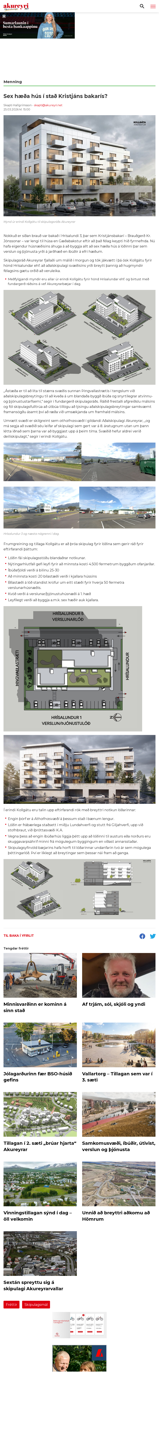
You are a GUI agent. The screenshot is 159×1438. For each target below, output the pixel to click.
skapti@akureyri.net (48, 105)
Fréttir (11, 1305)
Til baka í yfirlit (19, 936)
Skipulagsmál (36, 1305)
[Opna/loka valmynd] (153, 6)
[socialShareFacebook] (142, 937)
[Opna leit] (142, 6)
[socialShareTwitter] (152, 937)
